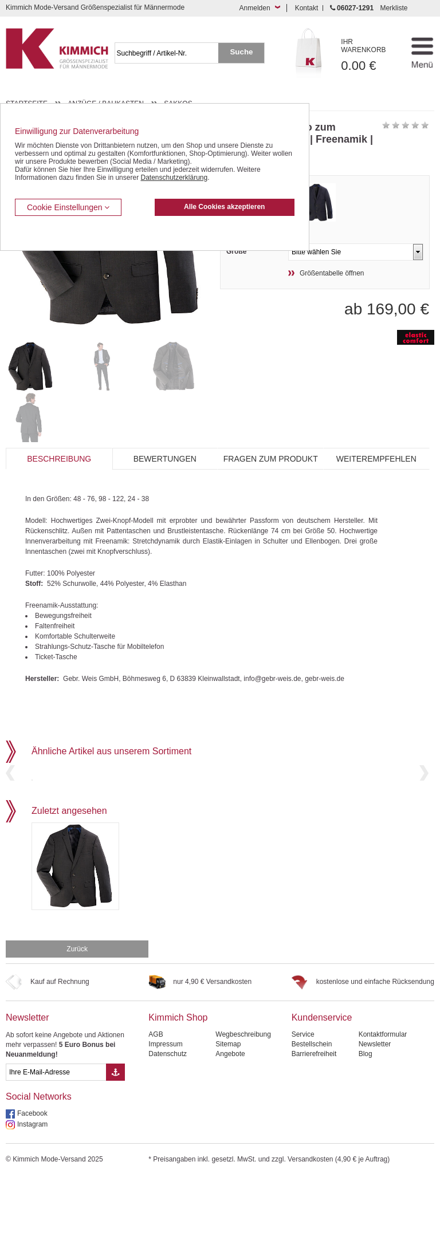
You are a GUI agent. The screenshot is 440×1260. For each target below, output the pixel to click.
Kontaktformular (383, 1116)
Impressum (165, 1126)
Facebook (32, 1195)
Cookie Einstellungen (68, 207)
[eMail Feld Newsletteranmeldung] (56, 1154)
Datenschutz (167, 1136)
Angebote (230, 1136)
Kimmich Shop (177, 1099)
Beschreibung (59, 458)
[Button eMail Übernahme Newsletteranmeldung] (115, 1154)
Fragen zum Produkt (270, 458)
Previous (10, 813)
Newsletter (27, 1099)
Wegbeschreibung (243, 1116)
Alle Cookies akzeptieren (224, 207)
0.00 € (369, 55)
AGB (155, 1116)
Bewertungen (165, 458)
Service (303, 1116)
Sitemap (228, 1126)
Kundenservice (322, 1099)
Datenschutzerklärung (173, 178)
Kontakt (307, 8)
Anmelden (254, 8)
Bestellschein (312, 1126)
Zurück (77, 1031)
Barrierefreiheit (314, 1136)
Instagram (32, 1206)
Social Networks (39, 1178)
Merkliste (393, 8)
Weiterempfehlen (376, 458)
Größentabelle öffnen (332, 273)
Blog (365, 1136)
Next (424, 813)
